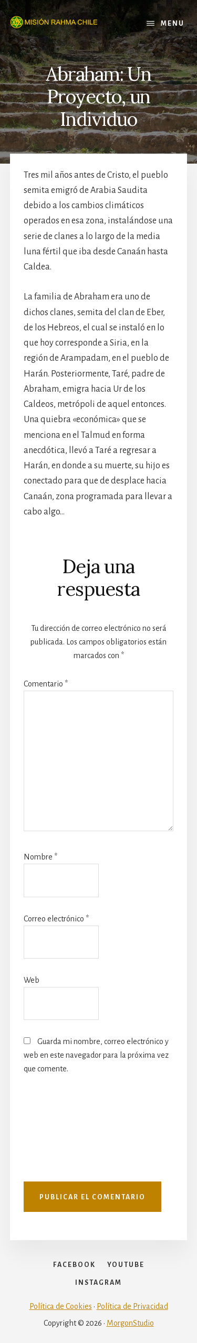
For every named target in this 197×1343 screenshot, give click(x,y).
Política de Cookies (60, 1306)
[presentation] (67, 1133)
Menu (172, 23)
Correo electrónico (56, 919)
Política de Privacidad (132, 1306)
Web (31, 980)
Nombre (40, 857)
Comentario (46, 684)
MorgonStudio (130, 1323)
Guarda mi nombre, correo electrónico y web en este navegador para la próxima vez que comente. (96, 1055)
